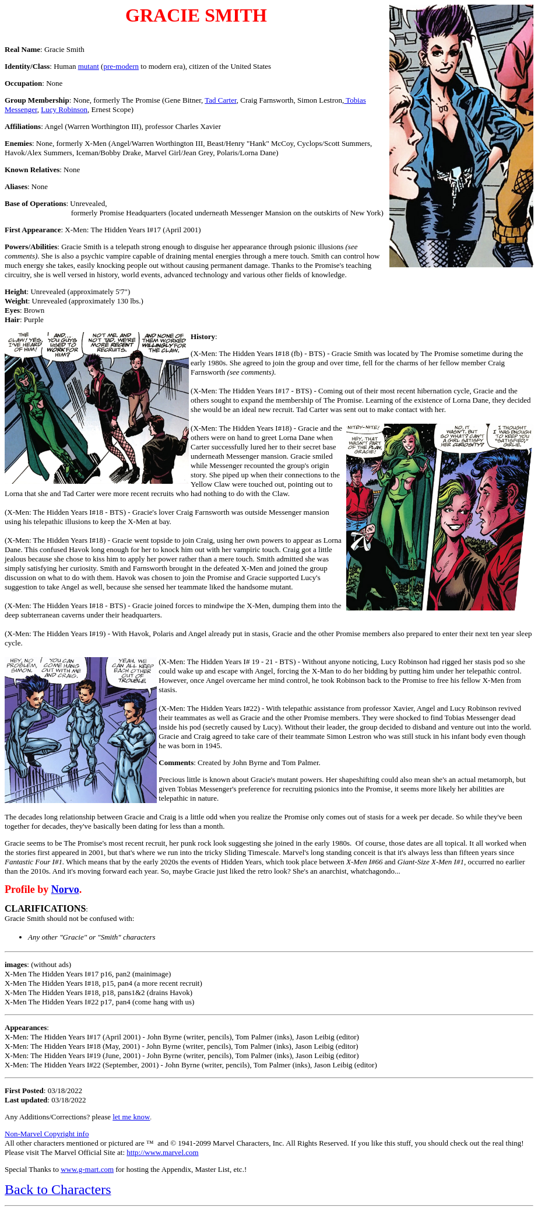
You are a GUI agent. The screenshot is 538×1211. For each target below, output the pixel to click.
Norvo (65, 889)
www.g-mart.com (87, 1169)
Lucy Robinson (64, 109)
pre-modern (121, 66)
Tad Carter (221, 100)
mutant (88, 66)
